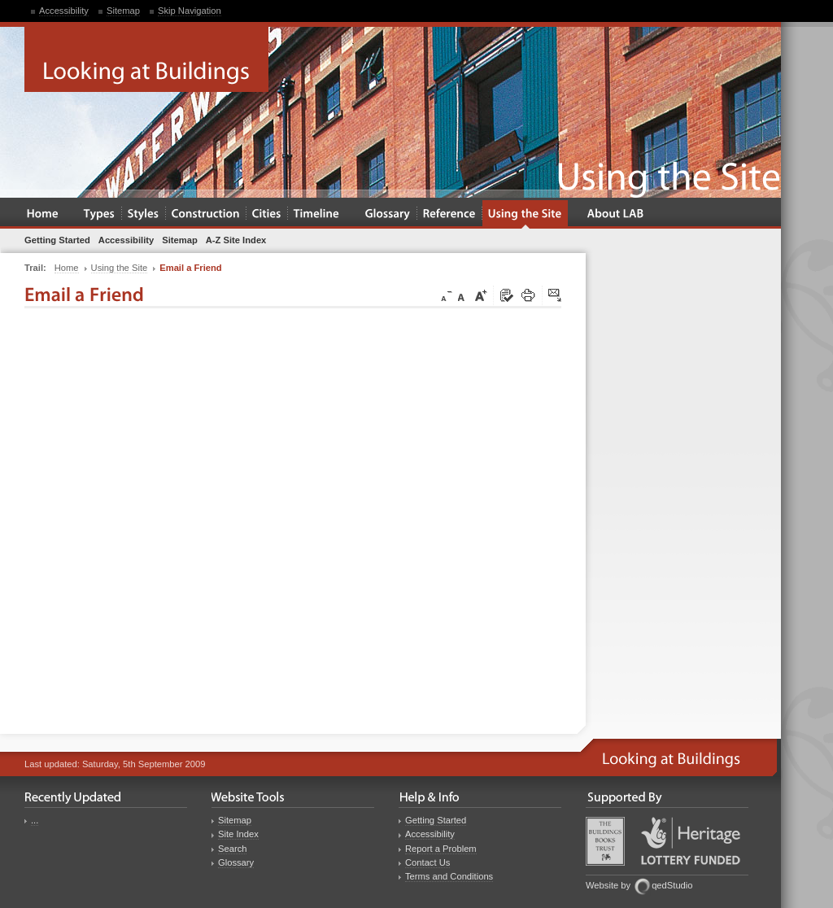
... (34, 820)
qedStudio (672, 885)
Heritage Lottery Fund (690, 841)
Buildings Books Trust (605, 841)
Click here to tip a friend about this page (555, 296)
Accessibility (64, 10)
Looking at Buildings (146, 59)
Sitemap (123, 10)
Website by (608, 885)
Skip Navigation (189, 10)
